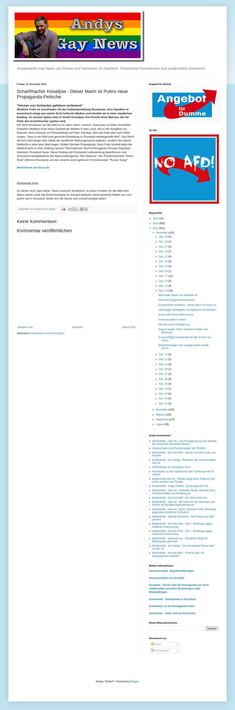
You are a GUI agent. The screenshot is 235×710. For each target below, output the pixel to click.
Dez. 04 (163, 388)
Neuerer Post (25, 327)
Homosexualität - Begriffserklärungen (171, 570)
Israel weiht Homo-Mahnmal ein (176, 314)
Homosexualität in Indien (172, 319)
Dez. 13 (163, 290)
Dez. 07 (163, 374)
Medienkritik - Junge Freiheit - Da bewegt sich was (180, 486)
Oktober (161, 414)
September (162, 419)
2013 (156, 228)
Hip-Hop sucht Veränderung (173, 324)
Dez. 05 (163, 383)
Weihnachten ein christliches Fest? (171, 467)
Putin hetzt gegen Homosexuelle (176, 299)
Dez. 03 (163, 393)
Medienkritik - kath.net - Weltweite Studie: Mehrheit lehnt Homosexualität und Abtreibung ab (183, 492)
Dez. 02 (163, 398)
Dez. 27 (163, 246)
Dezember (162, 232)
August (160, 424)
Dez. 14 (163, 285)
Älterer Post (128, 327)
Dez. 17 (163, 276)
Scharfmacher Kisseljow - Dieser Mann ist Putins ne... (188, 305)
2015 (156, 218)
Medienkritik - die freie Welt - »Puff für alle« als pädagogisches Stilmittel (178, 554)
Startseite (77, 327)
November (162, 409)
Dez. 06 (163, 379)
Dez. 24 (163, 251)
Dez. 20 (163, 261)
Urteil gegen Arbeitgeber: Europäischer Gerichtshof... (187, 309)
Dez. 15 (163, 281)
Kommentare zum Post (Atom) (47, 333)
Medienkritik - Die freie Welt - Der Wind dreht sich (179, 497)
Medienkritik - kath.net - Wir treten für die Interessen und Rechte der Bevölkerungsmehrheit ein (183, 503)
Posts (156, 644)
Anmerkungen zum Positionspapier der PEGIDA (179, 448)
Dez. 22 (163, 256)
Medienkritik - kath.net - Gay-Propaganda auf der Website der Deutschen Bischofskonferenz (184, 443)
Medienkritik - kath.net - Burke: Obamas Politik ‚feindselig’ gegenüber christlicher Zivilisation (184, 511)
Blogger (134, 681)
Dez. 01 (163, 403)
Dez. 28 (163, 241)
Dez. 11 (163, 359)
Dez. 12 (163, 354)
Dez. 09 (163, 369)
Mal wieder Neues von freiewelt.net (177, 295)
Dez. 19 (163, 266)
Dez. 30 (163, 236)
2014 (156, 223)
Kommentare (160, 650)
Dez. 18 (163, 271)
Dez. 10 (163, 364)
